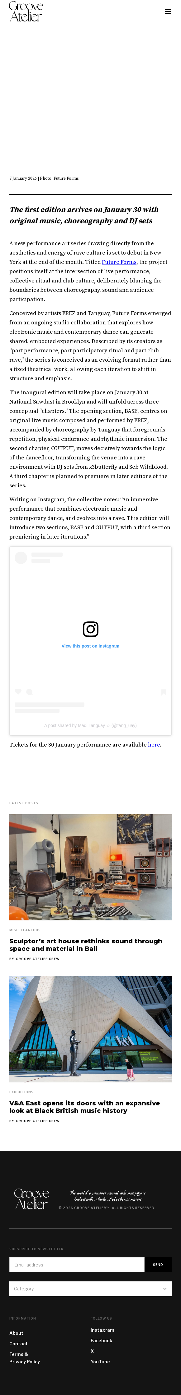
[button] (168, 11)
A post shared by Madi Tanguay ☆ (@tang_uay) (90, 725)
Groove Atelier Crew (38, 959)
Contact (18, 1343)
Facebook (101, 1340)
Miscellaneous (25, 930)
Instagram (102, 1330)
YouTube (100, 1361)
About (16, 1333)
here (154, 744)
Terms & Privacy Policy (24, 1358)
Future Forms (119, 262)
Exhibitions (21, 1092)
